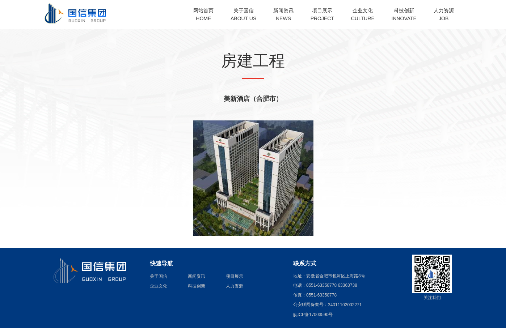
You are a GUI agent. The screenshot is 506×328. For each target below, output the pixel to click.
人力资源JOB (444, 14)
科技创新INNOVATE (404, 14)
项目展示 (234, 275)
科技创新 (196, 285)
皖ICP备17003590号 (313, 314)
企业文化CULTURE (363, 14)
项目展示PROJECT (322, 14)
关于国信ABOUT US (243, 14)
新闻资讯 (196, 275)
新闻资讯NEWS (283, 14)
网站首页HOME (203, 14)
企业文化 (158, 285)
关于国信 (158, 275)
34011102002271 (345, 304)
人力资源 (234, 285)
